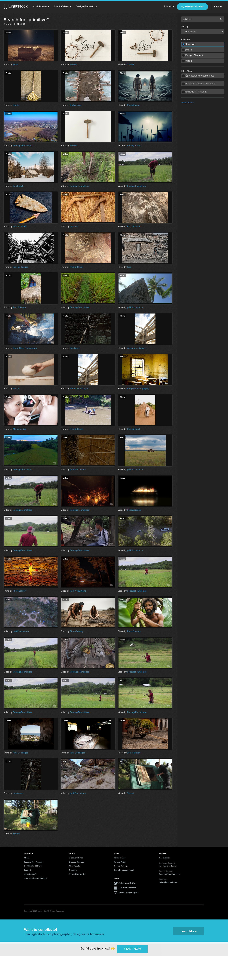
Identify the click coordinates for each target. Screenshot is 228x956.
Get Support (164, 857)
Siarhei (130, 793)
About (26, 857)
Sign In (218, 6)
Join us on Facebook (127, 887)
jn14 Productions (135, 307)
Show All (190, 44)
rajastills (74, 226)
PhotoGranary (134, 105)
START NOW (132, 948)
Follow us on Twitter (127, 883)
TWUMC (74, 64)
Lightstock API (30, 874)
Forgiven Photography (138, 388)
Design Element (194, 55)
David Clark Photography (25, 348)
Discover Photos (76, 857)
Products (185, 39)
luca (129, 267)
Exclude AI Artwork (196, 91)
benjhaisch (18, 186)
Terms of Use (119, 857)
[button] (41, 6)
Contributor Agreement (124, 870)
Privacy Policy (120, 862)
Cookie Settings (121, 865)
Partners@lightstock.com (169, 874)
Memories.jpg (19, 429)
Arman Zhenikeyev (136, 348)
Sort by (184, 26)
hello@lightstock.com (168, 882)
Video (188, 61)
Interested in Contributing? (35, 878)
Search (221, 19)
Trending (73, 870)
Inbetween (75, 348)
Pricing (169, 6)
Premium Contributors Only (200, 83)
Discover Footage (76, 862)
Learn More (189, 931)
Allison (16, 388)
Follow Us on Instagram (129, 892)
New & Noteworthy (77, 874)
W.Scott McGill (20, 226)
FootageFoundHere (22, 145)
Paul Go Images (20, 267)
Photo (188, 50)
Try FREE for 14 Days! (192, 6)
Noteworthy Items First (199, 75)
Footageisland (134, 145)
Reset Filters (187, 102)
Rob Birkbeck (133, 226)
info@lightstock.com (167, 865)
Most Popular (74, 865)
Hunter (16, 105)
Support (27, 870)
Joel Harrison (133, 752)
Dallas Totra (75, 105)
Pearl (15, 64)
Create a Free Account (33, 862)
